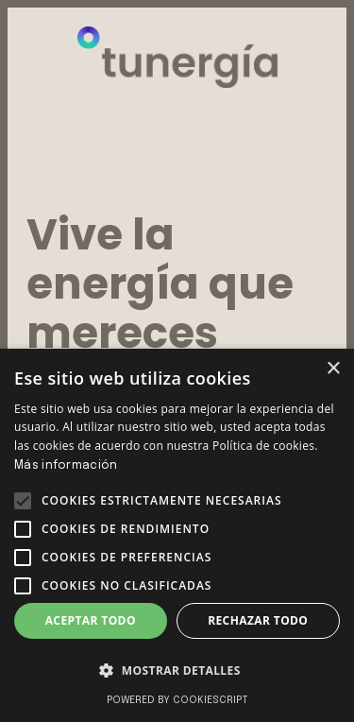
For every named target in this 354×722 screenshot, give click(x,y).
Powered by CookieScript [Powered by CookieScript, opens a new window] (177, 700)
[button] (23, 501)
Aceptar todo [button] (90, 620)
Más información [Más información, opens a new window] (66, 466)
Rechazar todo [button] (258, 620)
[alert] (177, 535)
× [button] (333, 369)
